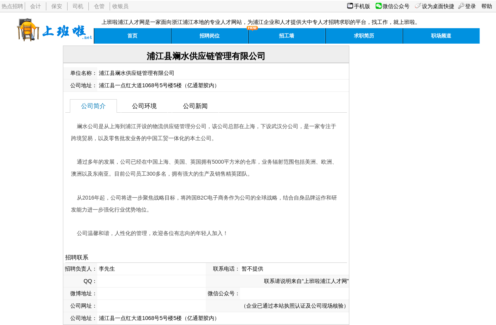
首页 (132, 36)
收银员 (120, 6)
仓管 (99, 6)
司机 (78, 6)
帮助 (486, 6)
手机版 (362, 6)
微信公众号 (396, 6)
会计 (35, 6)
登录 (470, 6)
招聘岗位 (210, 36)
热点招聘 (12, 6)
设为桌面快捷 (438, 6)
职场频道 (441, 36)
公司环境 (144, 106)
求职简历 (364, 36)
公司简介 (93, 106)
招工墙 (286, 36)
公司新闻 (195, 106)
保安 (56, 6)
